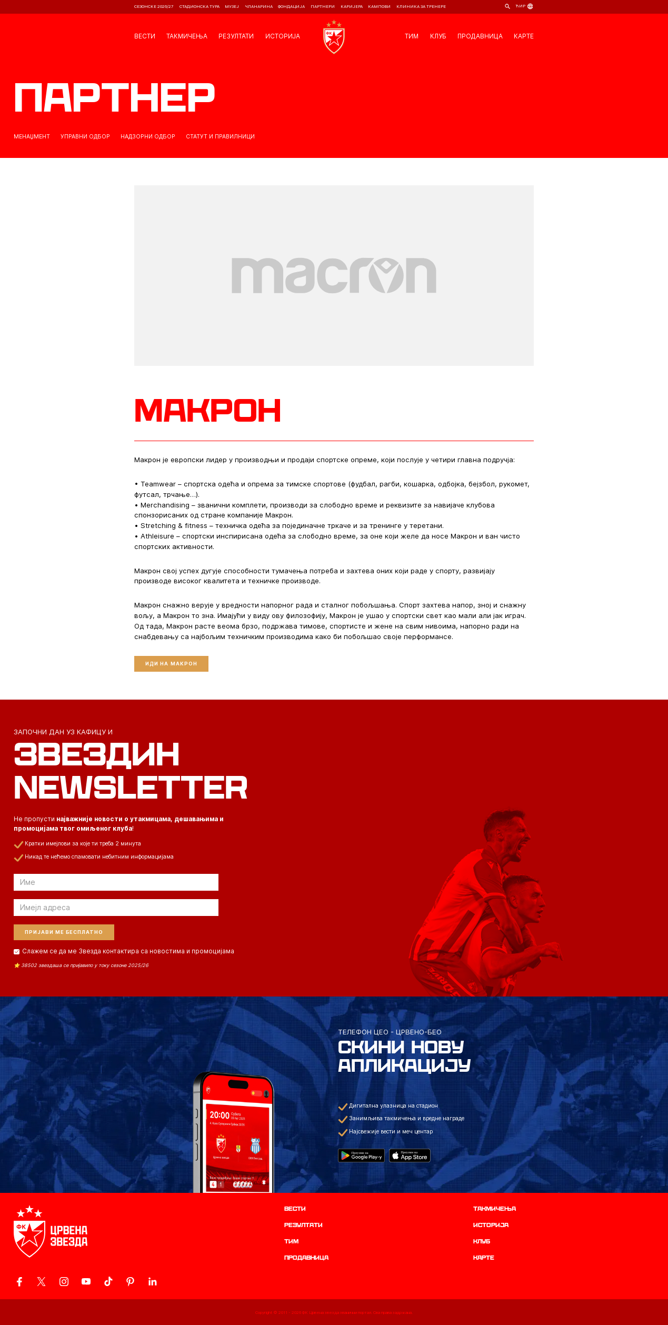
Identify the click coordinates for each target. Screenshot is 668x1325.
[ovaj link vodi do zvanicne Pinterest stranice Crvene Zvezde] (130, 1281)
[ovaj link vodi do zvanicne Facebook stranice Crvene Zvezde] (19, 1281)
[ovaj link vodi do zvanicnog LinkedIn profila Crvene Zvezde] (152, 1281)
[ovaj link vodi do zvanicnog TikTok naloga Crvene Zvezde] (108, 1281)
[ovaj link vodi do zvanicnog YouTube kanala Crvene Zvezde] (86, 1281)
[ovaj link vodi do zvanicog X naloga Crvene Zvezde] (41, 1281)
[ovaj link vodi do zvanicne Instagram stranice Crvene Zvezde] (63, 1281)
